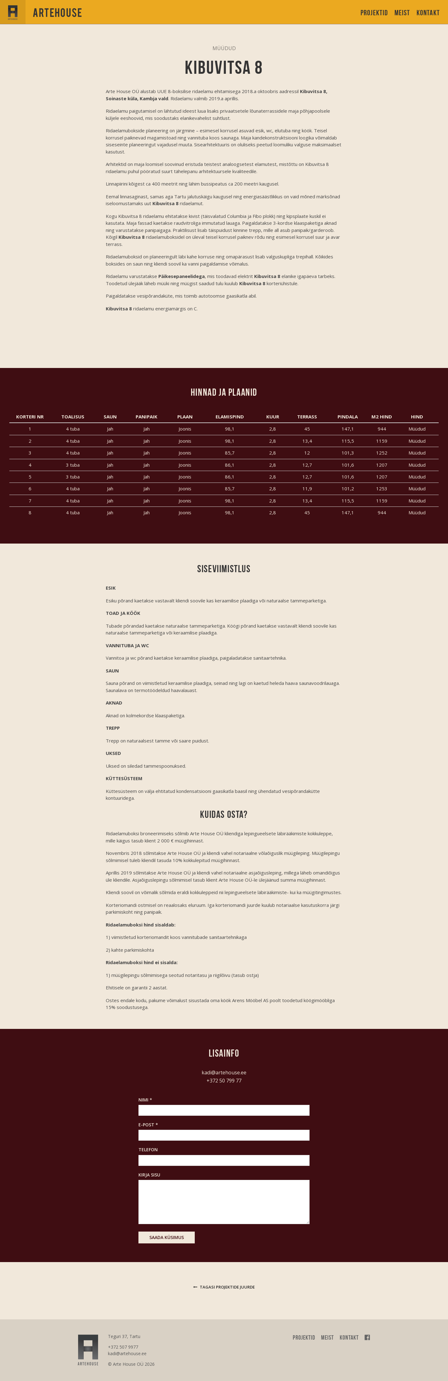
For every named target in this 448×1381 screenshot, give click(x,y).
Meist (402, 13)
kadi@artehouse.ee (224, 1072)
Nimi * (145, 1100)
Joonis (185, 429)
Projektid (374, 13)
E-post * (148, 1125)
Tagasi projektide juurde (224, 1287)
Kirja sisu (149, 1175)
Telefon (148, 1149)
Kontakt (428, 13)
